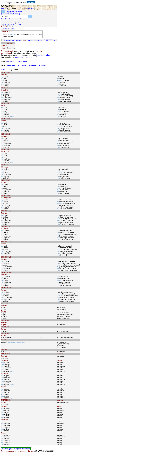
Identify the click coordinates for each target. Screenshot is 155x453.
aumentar (32, 65)
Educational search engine (17, 9)
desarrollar (11, 65)
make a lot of (22, 61)
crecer (3, 70)
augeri (18, 449)
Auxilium (31, 9)
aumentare (19, 57)
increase (10, 61)
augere (18, 40)
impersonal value (43, 55)
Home (3, 9)
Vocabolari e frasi (8, 29)
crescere (29, 57)
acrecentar (22, 65)
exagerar (42, 65)
